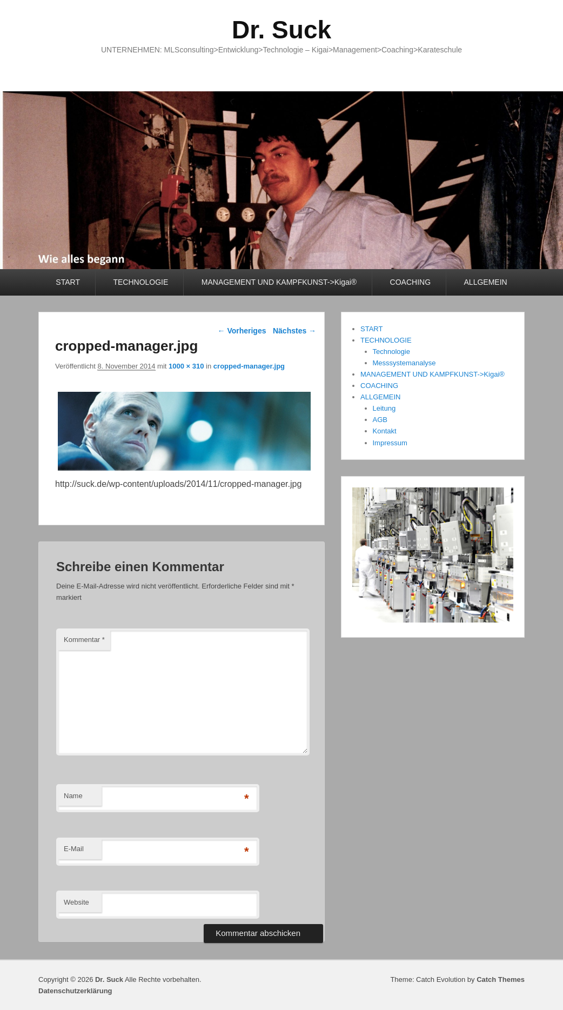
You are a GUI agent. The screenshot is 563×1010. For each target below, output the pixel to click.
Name (73, 796)
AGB (380, 420)
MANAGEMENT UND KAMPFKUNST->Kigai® (279, 282)
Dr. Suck (281, 30)
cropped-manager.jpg (249, 366)
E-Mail (74, 849)
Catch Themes (501, 979)
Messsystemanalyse (404, 363)
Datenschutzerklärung (75, 991)
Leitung (384, 408)
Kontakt (385, 431)
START (68, 282)
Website (76, 902)
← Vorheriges (242, 330)
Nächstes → (294, 330)
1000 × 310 (186, 366)
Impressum (390, 443)
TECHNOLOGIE (140, 282)
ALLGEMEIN (485, 282)
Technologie (391, 351)
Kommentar (84, 640)
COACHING (410, 282)
